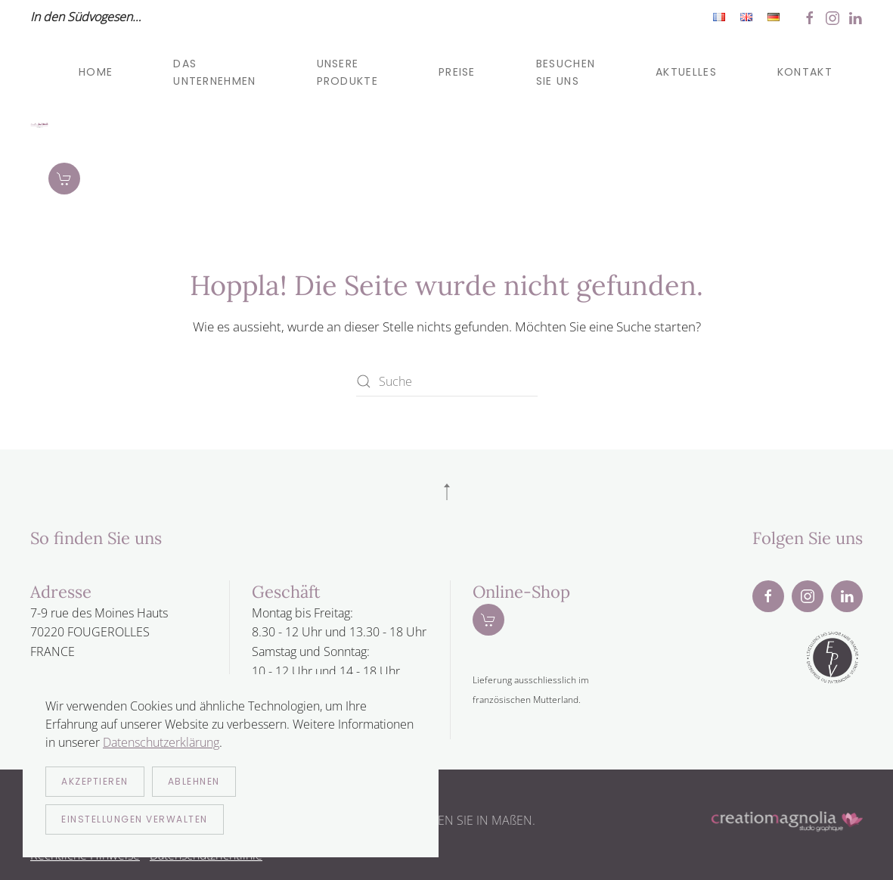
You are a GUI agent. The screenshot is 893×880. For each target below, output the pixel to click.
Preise (457, 71)
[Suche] (447, 381)
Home (96, 71)
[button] (447, 492)
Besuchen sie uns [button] (565, 72)
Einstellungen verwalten (134, 819)
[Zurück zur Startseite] (39, 125)
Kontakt (805, 71)
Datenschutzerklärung (161, 742)
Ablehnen (194, 781)
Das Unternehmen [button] (214, 72)
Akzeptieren (95, 781)
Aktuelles (686, 71)
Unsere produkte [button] (347, 72)
